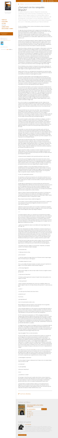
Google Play (30, 414)
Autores (4, 23)
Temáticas (4, 19)
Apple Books (30, 413)
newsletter (5, 34)
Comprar (44, 409)
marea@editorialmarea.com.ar (6, 40)
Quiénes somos (5, 26)
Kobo (29, 416)
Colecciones (4, 21)
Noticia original (25, 394)
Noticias (4, 25)
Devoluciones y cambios (7, 28)
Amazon (30, 411)
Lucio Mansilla (28, 424)
